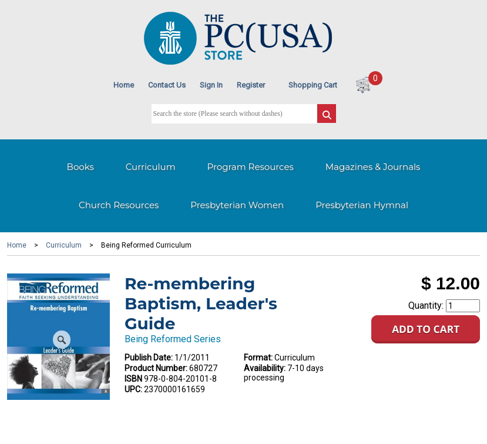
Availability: (265, 368)
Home (123, 85)
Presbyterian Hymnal (361, 205)
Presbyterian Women (237, 205)
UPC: (133, 389)
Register (251, 85)
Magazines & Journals (373, 166)
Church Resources (119, 205)
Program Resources (250, 166)
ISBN (133, 378)
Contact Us (167, 85)
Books (80, 166)
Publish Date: (149, 357)
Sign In (211, 85)
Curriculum (151, 166)
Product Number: (156, 368)
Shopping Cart (312, 85)
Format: (258, 357)
